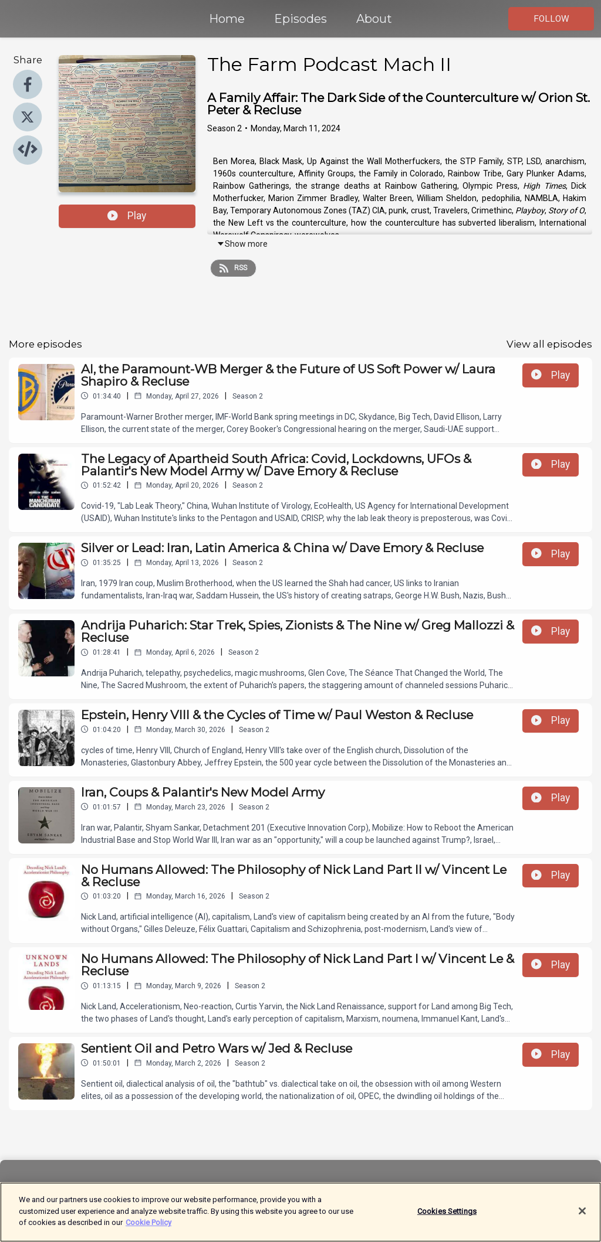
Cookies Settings (447, 1217)
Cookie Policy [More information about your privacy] (148, 1229)
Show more (242, 244)
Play (126, 216)
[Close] (582, 1218)
